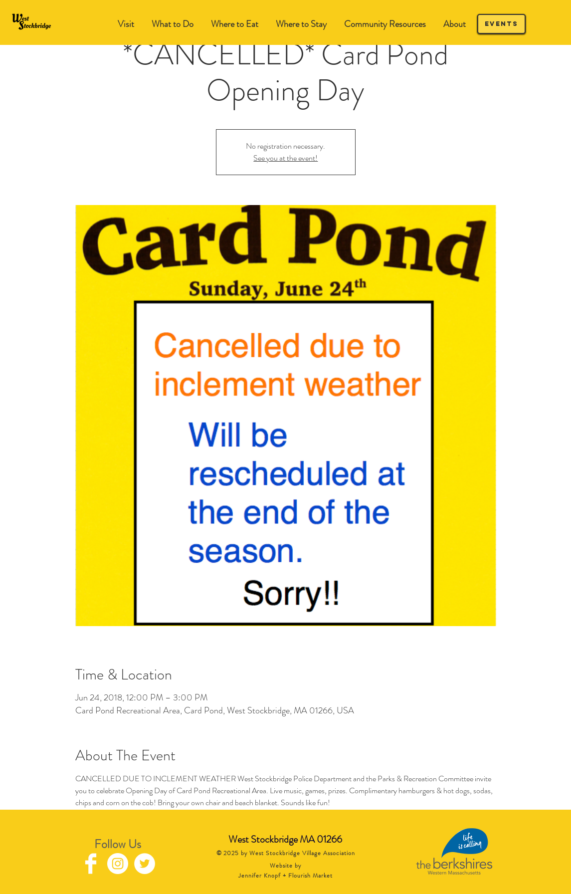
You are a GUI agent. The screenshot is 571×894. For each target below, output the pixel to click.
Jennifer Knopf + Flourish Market (285, 875)
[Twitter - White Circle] (144, 863)
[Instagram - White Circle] (117, 863)
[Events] (501, 24)
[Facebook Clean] (90, 863)
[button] (172, 24)
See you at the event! (285, 158)
